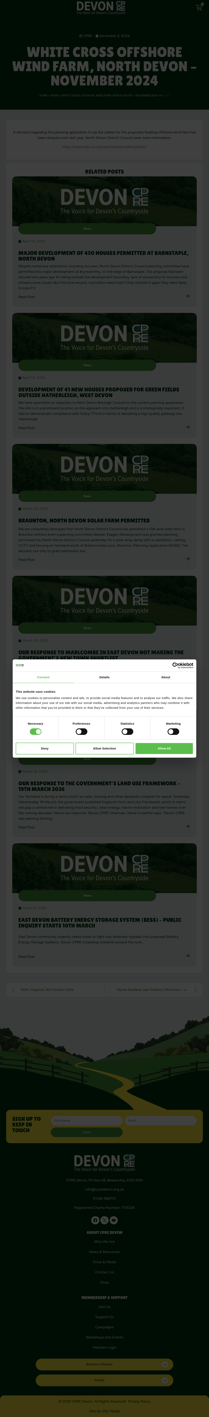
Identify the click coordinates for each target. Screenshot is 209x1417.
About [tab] (165, 677)
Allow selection (104, 748)
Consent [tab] (43, 677)
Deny (45, 748)
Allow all (164, 748)
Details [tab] (104, 677)
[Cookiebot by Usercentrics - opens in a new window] (175, 665)
